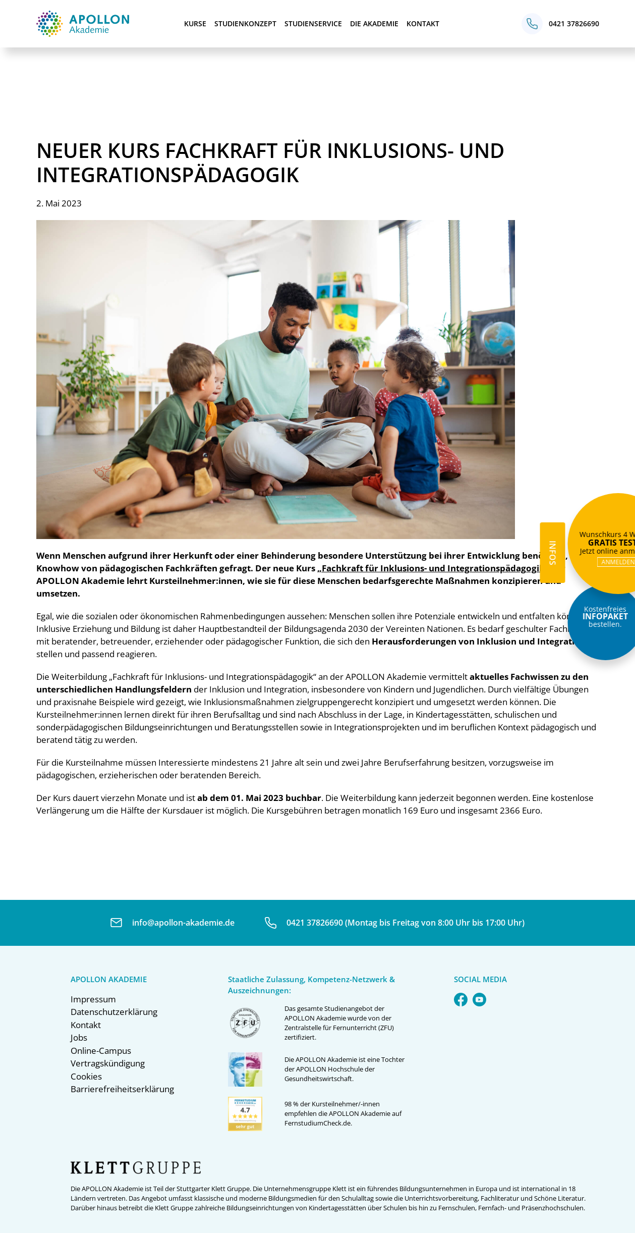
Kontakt (423, 23)
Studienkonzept (245, 23)
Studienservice (313, 23)
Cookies (86, 1076)
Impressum (93, 999)
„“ (433, 568)
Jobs (79, 1037)
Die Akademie (374, 23)
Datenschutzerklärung (114, 1011)
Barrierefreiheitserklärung (122, 1089)
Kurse (195, 23)
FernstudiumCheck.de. (318, 1123)
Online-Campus (101, 1050)
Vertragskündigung (108, 1063)
